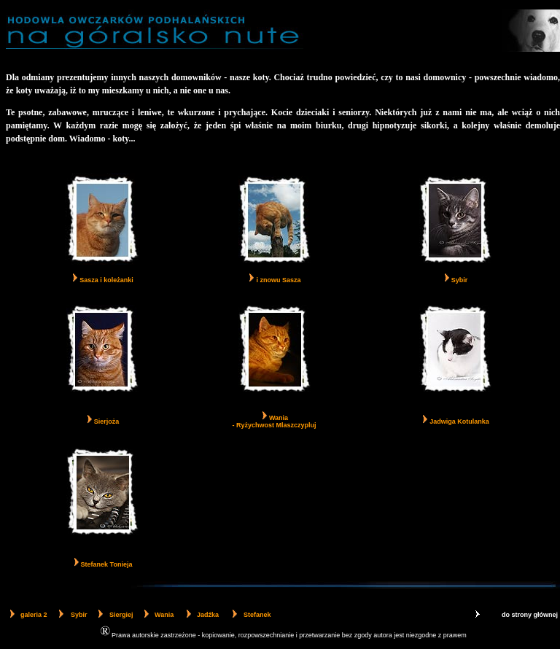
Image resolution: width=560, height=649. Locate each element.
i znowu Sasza (278, 280)
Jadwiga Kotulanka (459, 421)
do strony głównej (530, 614)
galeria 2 (33, 614)
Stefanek (257, 614)
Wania (164, 614)
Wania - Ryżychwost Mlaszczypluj (274, 421)
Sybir (459, 280)
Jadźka (208, 614)
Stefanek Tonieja (107, 564)
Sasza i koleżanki (106, 280)
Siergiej (121, 614)
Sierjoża (107, 421)
